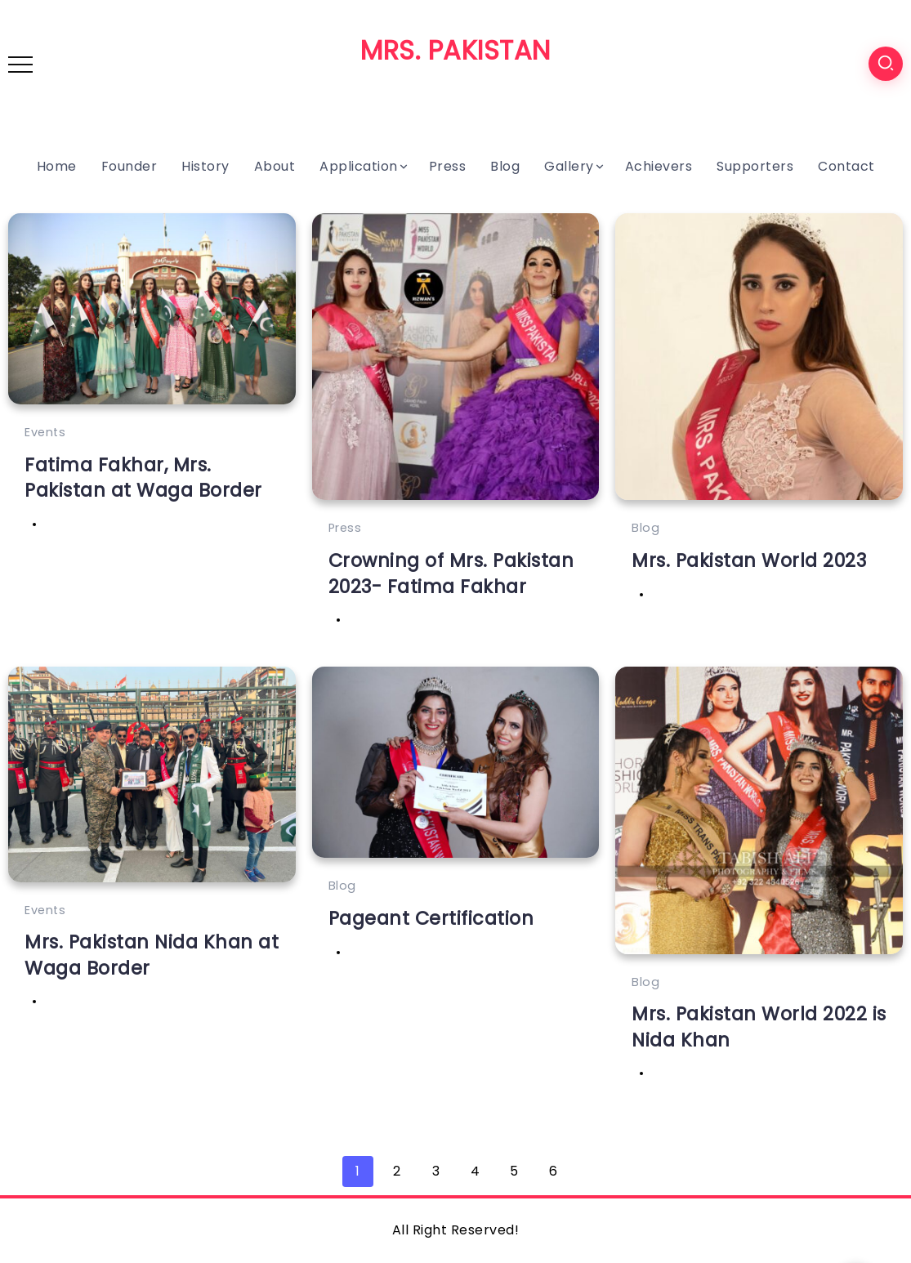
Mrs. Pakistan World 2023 (749, 560)
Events (45, 432)
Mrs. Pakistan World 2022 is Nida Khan (759, 1026)
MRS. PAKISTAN (455, 50)
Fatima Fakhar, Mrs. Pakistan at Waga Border (143, 477)
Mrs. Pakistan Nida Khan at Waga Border (152, 954)
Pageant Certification (431, 918)
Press (345, 528)
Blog (645, 528)
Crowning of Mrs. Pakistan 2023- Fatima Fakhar (451, 573)
